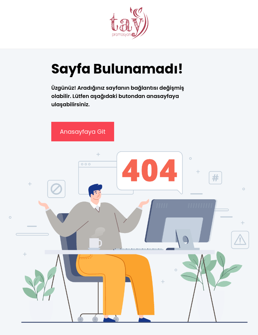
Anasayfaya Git (83, 131)
